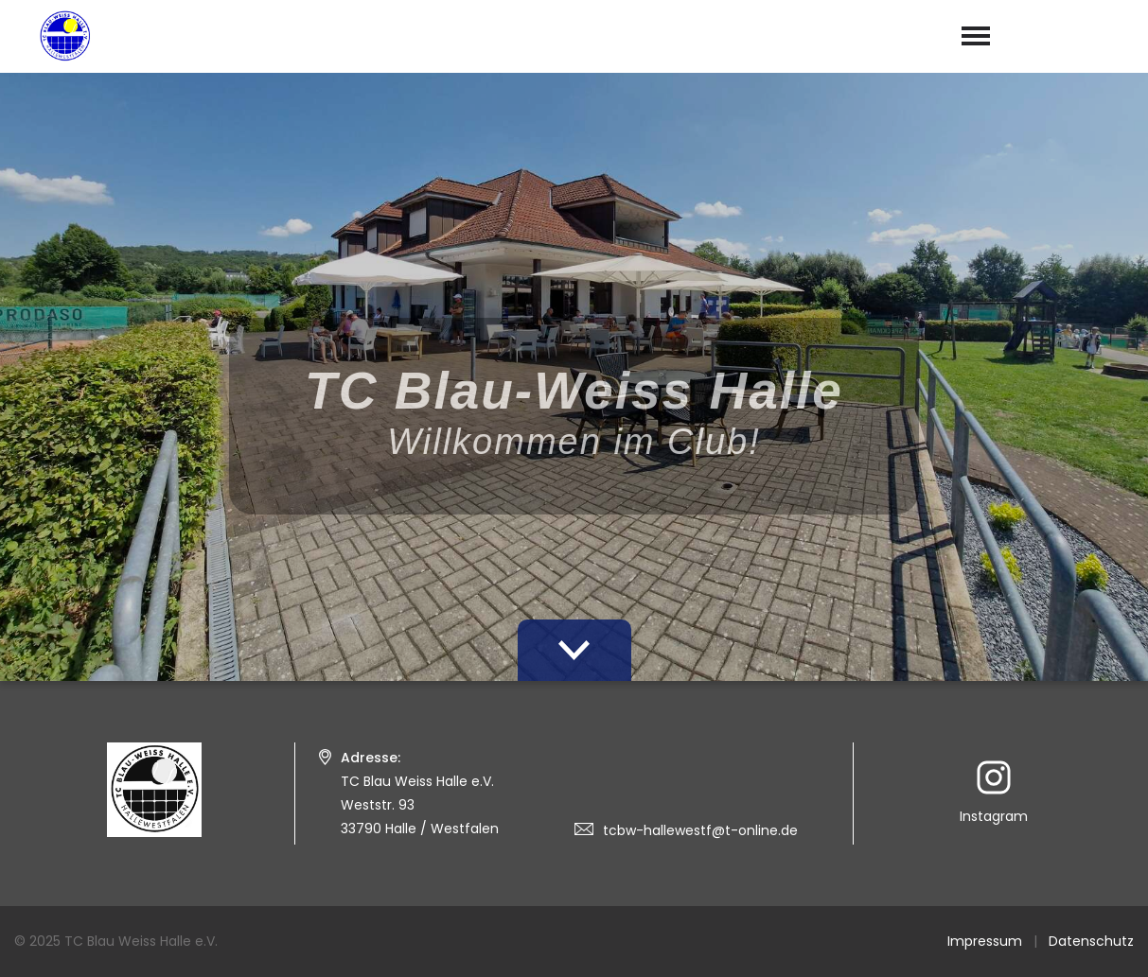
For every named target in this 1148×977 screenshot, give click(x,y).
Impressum (984, 941)
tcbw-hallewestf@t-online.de (700, 830)
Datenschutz (1091, 941)
